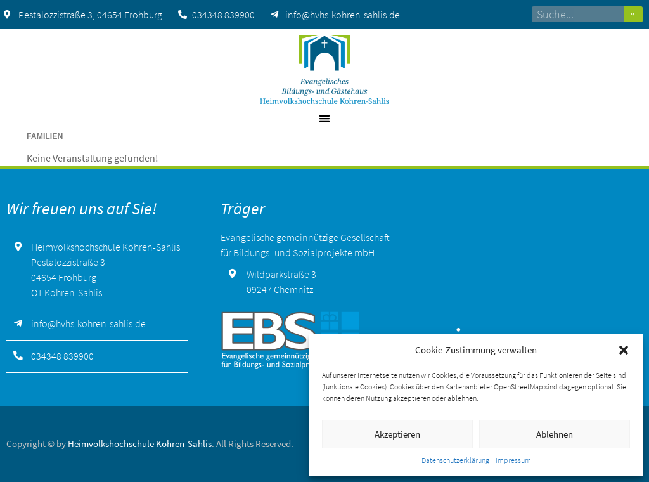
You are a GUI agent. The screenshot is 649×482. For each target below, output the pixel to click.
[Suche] (633, 14)
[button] (623, 350)
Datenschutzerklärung (455, 460)
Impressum (513, 460)
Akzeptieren (397, 434)
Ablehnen (554, 434)
